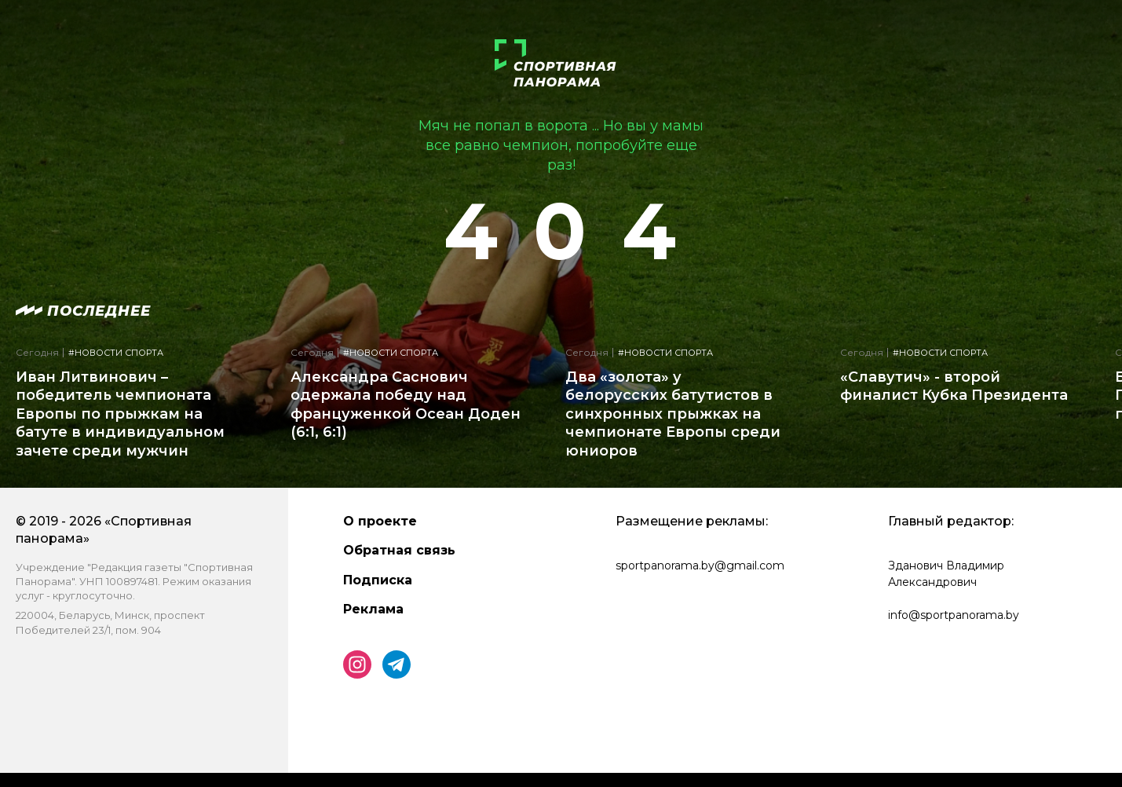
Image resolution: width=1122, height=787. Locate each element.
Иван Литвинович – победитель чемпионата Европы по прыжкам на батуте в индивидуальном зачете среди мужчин (120, 413)
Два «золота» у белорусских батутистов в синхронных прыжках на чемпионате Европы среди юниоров (672, 413)
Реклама (373, 609)
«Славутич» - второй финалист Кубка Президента (954, 386)
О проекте (380, 521)
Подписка (377, 580)
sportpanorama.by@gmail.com (700, 565)
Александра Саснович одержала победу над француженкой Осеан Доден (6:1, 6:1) (406, 404)
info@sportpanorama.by (953, 615)
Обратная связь (399, 550)
